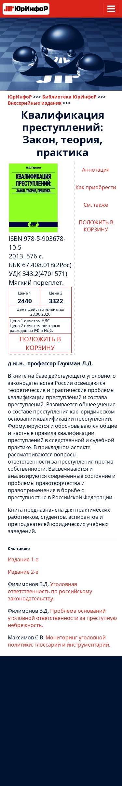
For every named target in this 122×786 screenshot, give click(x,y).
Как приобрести (95, 187)
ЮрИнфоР (20, 97)
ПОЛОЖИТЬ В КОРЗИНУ (40, 343)
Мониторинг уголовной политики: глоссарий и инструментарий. (59, 641)
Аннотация (96, 169)
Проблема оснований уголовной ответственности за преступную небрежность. (62, 618)
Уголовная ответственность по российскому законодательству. (50, 591)
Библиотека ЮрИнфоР (69, 97)
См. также (96, 204)
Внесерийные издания (34, 103)
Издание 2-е (23, 571)
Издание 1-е (23, 559)
